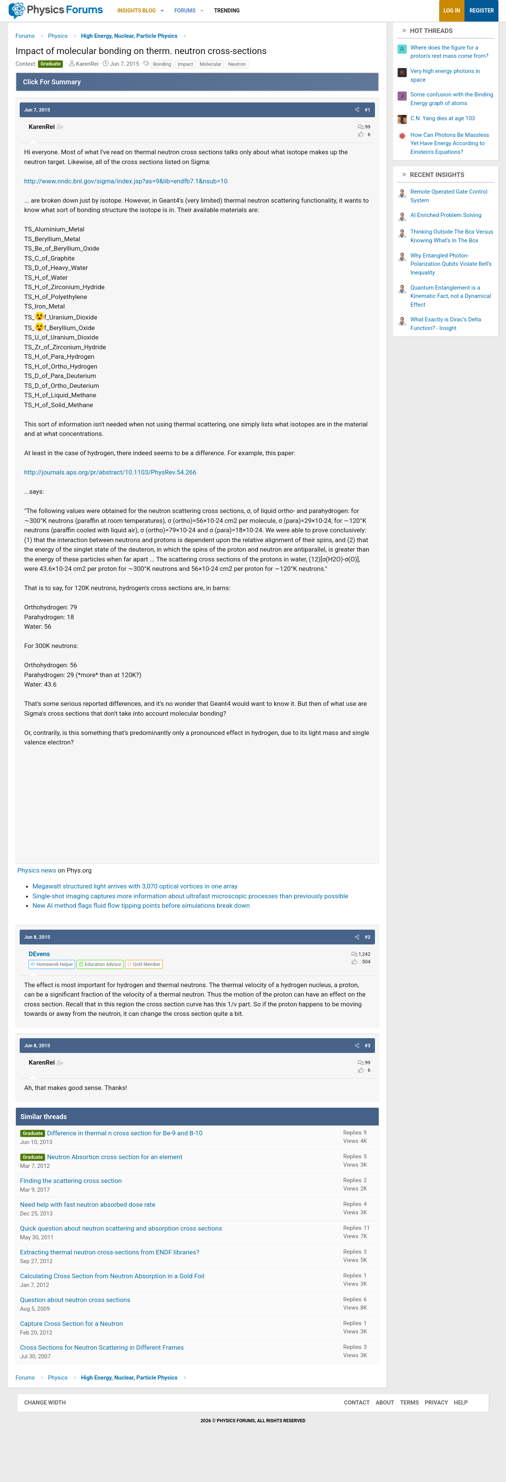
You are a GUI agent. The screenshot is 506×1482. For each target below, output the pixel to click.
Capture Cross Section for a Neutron (88, 1355)
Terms (401, 1434)
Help (453, 1434)
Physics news (53, 883)
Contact (349, 1434)
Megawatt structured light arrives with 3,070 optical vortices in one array (152, 898)
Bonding (179, 67)
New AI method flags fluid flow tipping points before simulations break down (158, 928)
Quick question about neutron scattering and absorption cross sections (138, 1260)
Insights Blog (153, 11)
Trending (244, 11)
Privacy (429, 1434)
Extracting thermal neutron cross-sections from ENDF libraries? (126, 1284)
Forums (201, 11)
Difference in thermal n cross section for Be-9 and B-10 (141, 1165)
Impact (202, 67)
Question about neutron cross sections (92, 1331)
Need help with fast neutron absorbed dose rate (104, 1236)
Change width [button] (52, 1434)
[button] (179, 11)
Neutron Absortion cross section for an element (131, 1188)
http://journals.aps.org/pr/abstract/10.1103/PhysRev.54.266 (127, 475)
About (377, 1434)
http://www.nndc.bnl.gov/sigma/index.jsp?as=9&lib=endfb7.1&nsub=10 (143, 184)
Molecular (227, 67)
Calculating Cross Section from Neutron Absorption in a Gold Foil (129, 1307)
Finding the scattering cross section (88, 1212)
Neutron (253, 67)
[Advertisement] (197, 814)
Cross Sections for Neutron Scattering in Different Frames (119, 1379)
